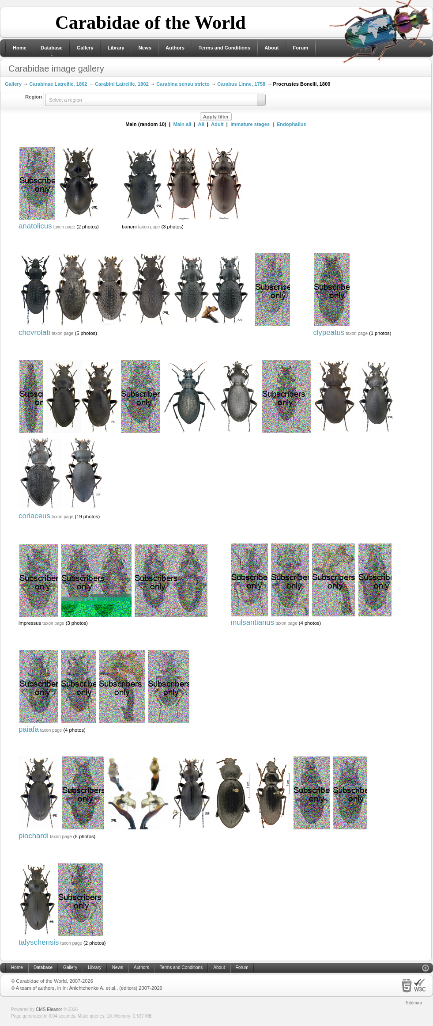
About (271, 47)
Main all (182, 124)
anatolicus (35, 226)
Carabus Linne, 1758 (241, 84)
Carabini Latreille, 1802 (122, 84)
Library (116, 47)
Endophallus (291, 124)
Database (52, 47)
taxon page (64, 226)
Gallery (85, 47)
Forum (300, 47)
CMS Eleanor (49, 1009)
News (145, 47)
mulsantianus (252, 622)
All (201, 124)
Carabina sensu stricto (183, 84)
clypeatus (328, 332)
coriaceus (34, 516)
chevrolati (34, 332)
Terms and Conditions (224, 47)
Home (19, 47)
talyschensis (39, 942)
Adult (217, 124)
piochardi (34, 836)
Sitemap (414, 1002)
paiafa (29, 729)
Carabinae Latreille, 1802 (58, 84)
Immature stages (250, 124)
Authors (175, 47)
